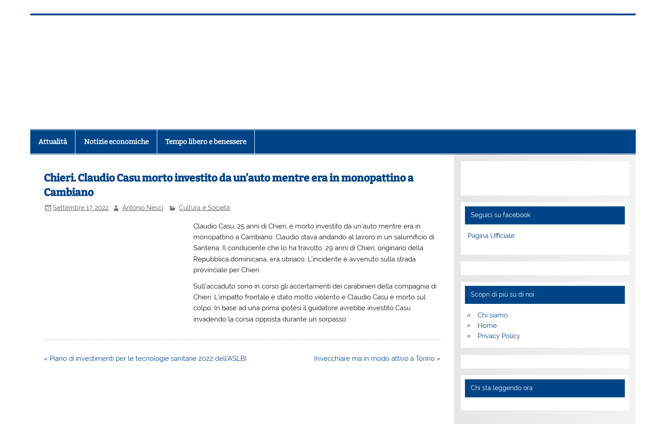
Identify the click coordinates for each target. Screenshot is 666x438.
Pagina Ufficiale (491, 236)
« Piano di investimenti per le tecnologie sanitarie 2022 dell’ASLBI (145, 358)
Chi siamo (493, 315)
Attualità (52, 142)
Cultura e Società (204, 207)
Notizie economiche (116, 142)
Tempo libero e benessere (205, 142)
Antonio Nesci (142, 207)
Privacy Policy (499, 336)
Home (487, 326)
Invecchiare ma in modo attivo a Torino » (377, 358)
